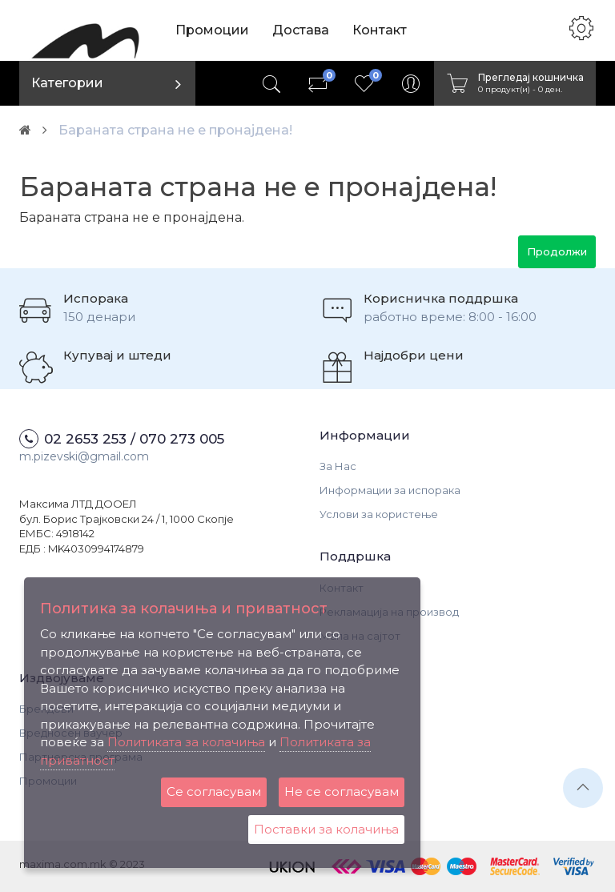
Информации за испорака (390, 490)
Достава (300, 30)
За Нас (338, 466)
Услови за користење (379, 514)
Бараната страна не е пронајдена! (175, 130)
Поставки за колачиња (326, 829)
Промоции (212, 30)
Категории (67, 82)
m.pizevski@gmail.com (84, 456)
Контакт (379, 30)
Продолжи (557, 251)
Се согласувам (214, 791)
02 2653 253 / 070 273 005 (134, 439)
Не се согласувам (341, 791)
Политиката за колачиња (186, 741)
